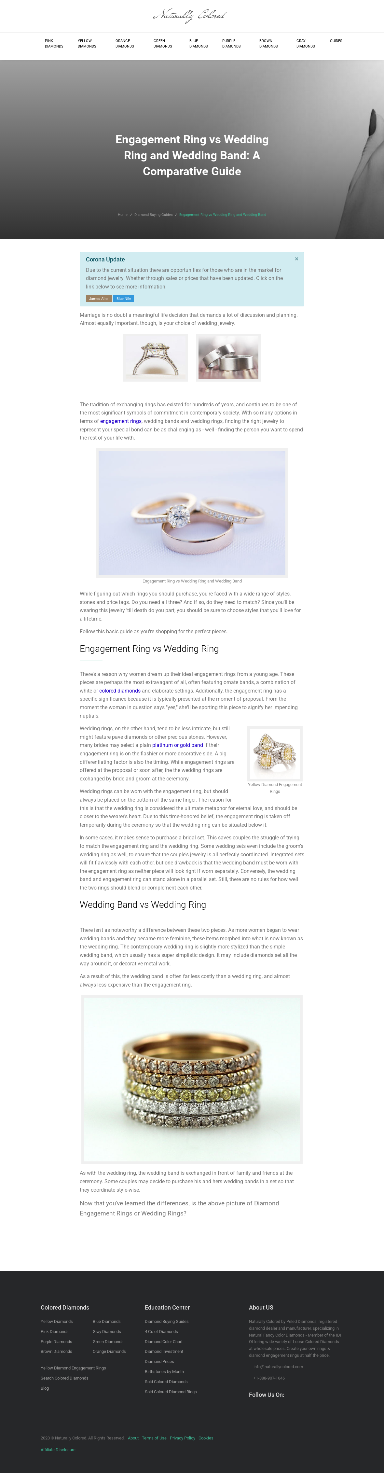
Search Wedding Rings (228, 387)
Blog (45, 1388)
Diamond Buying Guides (153, 215)
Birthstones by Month (164, 1371)
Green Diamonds (163, 44)
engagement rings (121, 421)
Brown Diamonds (268, 44)
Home (123, 215)
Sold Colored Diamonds (166, 1381)
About (133, 1438)
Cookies (206, 1438)
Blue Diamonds (198, 44)
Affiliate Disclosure (58, 1449)
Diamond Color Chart (164, 1341)
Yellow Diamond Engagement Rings (73, 1368)
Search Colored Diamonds (65, 1378)
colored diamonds (120, 691)
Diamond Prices (159, 1361)
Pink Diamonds (54, 44)
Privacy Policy (182, 1438)
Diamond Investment (164, 1351)
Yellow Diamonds (87, 44)
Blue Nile (124, 299)
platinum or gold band (177, 745)
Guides (336, 41)
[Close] (296, 259)
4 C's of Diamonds (161, 1331)
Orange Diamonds (125, 44)
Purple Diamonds (231, 44)
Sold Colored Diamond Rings (171, 1391)
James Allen (99, 299)
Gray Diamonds (305, 44)
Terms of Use (154, 1438)
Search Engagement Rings (155, 387)
